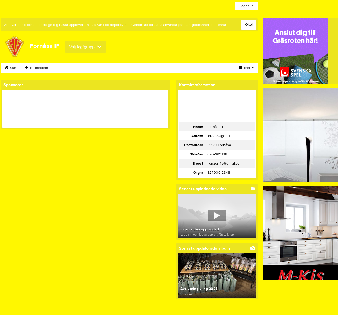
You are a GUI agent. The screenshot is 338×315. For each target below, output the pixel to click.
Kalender (66, 68)
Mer (246, 68)
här (126, 25)
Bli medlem (36, 68)
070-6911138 (217, 154)
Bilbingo (93, 68)
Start (11, 68)
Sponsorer (150, 68)
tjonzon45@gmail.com (224, 163)
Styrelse (179, 68)
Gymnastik (120, 68)
